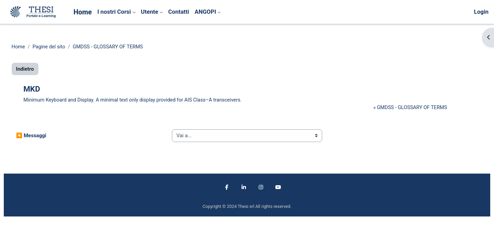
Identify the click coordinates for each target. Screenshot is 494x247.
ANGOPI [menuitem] (205, 11)
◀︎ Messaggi (44, 136)
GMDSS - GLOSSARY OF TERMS (123, 47)
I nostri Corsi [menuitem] (114, 11)
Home (31, 47)
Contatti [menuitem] (178, 11)
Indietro (38, 69)
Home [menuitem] (82, 12)
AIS (205, 100)
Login (481, 11)
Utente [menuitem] (149, 11)
